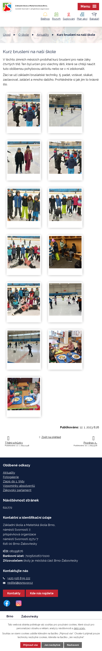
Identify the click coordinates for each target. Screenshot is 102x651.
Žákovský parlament (17, 490)
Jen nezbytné (52, 645)
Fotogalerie (11, 477)
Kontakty (13, 593)
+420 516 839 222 (18, 578)
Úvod (6, 34)
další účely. (79, 628)
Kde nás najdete (42, 593)
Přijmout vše (30, 645)
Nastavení (73, 645)
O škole (23, 34)
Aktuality (43, 34)
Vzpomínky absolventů (19, 485)
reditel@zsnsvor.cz (20, 582)
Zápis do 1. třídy (14, 481)
